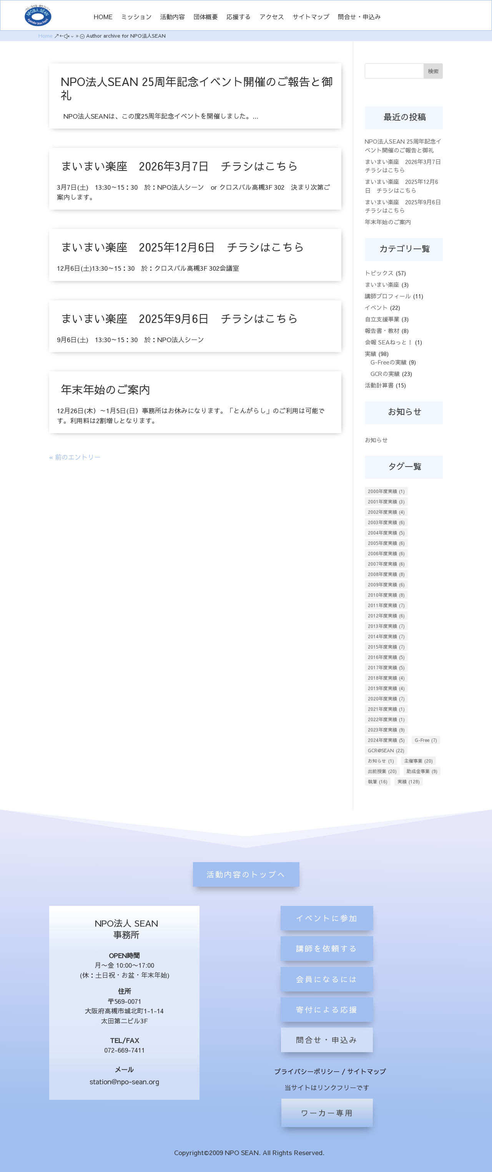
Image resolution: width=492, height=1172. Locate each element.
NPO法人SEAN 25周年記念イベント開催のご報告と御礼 (196, 88)
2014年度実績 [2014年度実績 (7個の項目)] (386, 636)
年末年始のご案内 (105, 389)
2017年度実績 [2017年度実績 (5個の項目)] (386, 667)
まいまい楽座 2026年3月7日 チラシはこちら (179, 166)
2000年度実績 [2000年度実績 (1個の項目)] (386, 491)
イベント (376, 307)
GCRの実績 (385, 373)
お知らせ (376, 440)
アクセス (271, 17)
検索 (433, 71)
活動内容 (172, 17)
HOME (103, 17)
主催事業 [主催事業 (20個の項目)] (418, 760)
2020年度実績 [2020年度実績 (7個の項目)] (386, 698)
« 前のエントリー (75, 457)
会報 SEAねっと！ (389, 342)
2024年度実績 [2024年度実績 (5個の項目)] (386, 740)
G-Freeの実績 (389, 362)
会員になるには (327, 1051)
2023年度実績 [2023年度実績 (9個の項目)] (386, 729)
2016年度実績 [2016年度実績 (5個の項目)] (386, 657)
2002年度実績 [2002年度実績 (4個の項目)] (386, 511)
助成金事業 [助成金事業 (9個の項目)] (422, 771)
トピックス (379, 273)
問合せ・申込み (359, 17)
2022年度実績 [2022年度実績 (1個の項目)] (386, 719)
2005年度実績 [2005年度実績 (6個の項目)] (386, 543)
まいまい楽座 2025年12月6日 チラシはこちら (182, 247)
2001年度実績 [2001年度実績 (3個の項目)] (386, 501)
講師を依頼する (327, 1020)
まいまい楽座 (382, 284)
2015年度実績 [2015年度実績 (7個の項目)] (386, 646)
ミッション (136, 17)
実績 (370, 353)
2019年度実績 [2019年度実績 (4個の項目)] (386, 688)
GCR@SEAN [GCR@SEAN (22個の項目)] (386, 750)
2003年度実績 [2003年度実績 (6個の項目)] (386, 522)
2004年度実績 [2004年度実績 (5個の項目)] (386, 532)
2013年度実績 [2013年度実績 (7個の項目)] (386, 625)
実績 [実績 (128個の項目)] (408, 781)
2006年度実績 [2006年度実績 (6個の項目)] (386, 553)
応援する (238, 17)
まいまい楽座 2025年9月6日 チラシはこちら (179, 318)
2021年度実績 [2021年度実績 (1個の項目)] (386, 708)
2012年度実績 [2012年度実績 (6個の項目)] (386, 615)
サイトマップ (311, 17)
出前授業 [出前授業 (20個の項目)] (382, 771)
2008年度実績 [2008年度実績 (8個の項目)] (386, 574)
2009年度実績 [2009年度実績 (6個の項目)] (386, 584)
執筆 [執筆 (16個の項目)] (377, 781)
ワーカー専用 (327, 1112)
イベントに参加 (327, 990)
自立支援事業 (382, 319)
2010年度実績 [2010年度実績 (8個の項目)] (386, 594)
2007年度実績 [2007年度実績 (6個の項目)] (386, 563)
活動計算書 (379, 385)
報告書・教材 (382, 330)
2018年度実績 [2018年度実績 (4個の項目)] (386, 677)
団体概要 (205, 17)
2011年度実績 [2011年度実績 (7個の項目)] (386, 605)
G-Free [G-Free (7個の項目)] (426, 740)
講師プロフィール (388, 296)
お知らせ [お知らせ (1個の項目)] (381, 760)
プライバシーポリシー (307, 1071)
